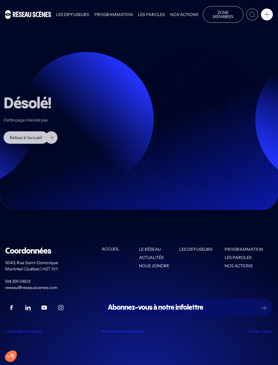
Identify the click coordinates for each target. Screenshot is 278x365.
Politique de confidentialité (123, 331)
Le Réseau (150, 249)
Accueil (110, 249)
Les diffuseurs (72, 14)
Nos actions (184, 14)
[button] (267, 15)
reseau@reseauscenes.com (31, 287)
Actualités (151, 257)
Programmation (113, 14)
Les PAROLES (151, 14)
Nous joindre (154, 266)
